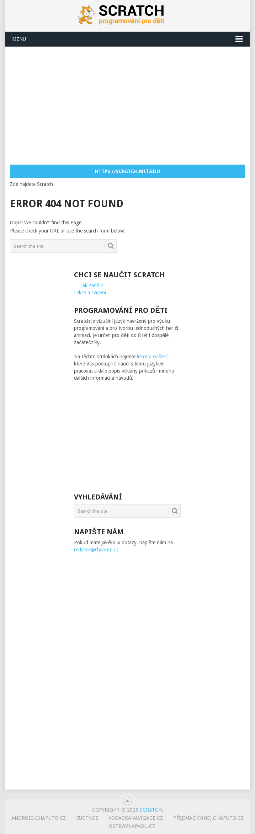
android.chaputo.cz (38, 818)
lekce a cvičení (152, 356)
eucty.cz (87, 818)
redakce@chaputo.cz (96, 549)
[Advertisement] (132, 105)
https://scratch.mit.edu (127, 171)
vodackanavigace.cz (135, 818)
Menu (19, 39)
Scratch (151, 810)
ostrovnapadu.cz (132, 826)
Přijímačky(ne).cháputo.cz (208, 818)
